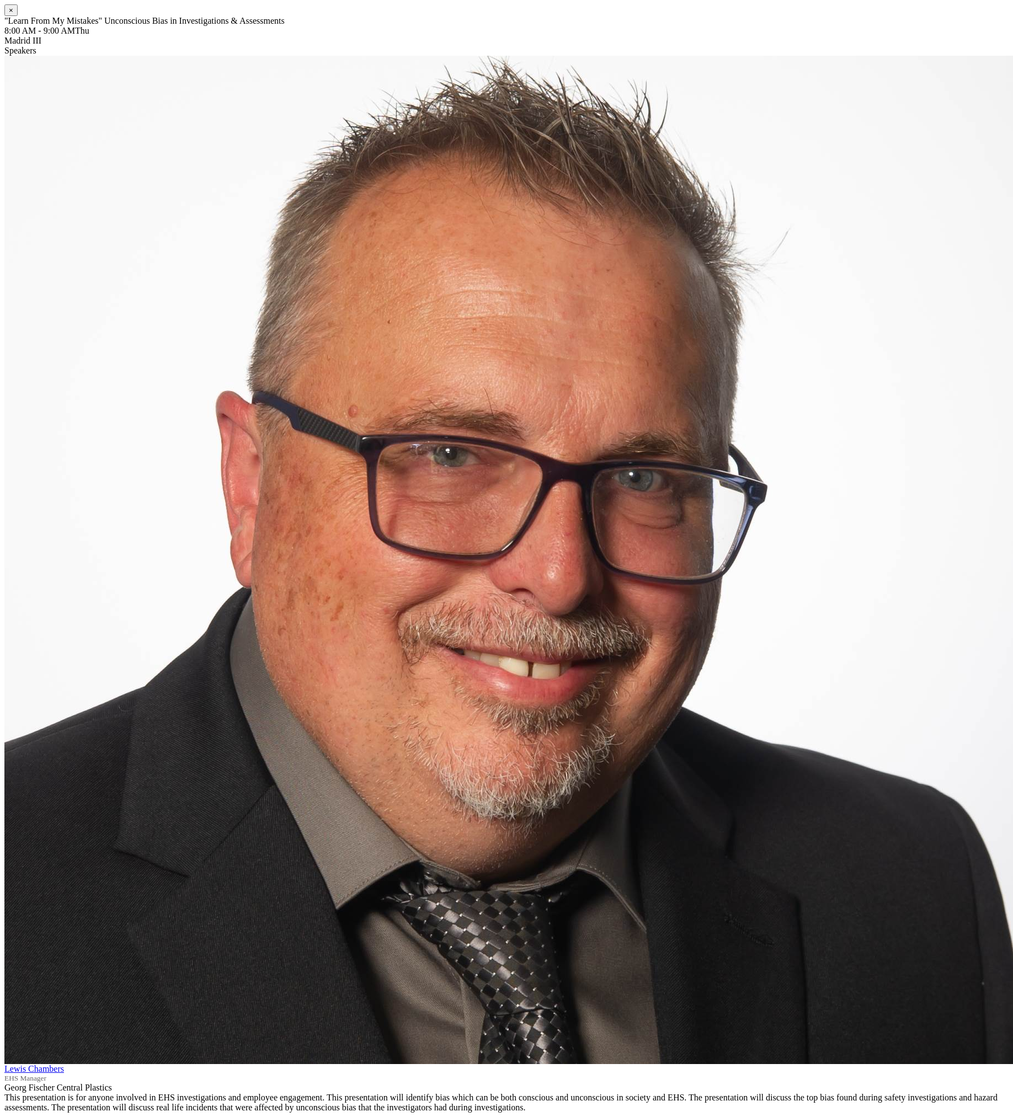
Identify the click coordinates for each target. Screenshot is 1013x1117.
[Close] (11, 10)
